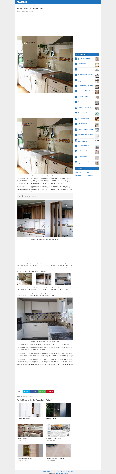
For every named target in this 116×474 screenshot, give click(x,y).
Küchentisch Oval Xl (83, 156)
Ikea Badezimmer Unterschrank (86, 74)
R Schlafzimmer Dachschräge (85, 107)
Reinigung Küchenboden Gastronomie (55, 456)
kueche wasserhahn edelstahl (39, 392)
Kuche (50, 2)
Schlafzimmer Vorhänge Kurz (85, 129)
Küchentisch (78, 175)
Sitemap (44, 469)
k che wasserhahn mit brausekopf (26, 392)
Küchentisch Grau (82, 63)
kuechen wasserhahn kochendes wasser (25, 394)
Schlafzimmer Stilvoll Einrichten (86, 91)
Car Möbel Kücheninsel (83, 118)
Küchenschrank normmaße (24, 416)
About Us (65, 469)
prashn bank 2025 (64, 471)
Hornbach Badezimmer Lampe (85, 151)
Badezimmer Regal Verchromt (85, 134)
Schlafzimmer (44, 2)
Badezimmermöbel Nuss (84, 145)
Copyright (54, 469)
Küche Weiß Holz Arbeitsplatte (85, 85)
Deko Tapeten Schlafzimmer (85, 112)
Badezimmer (36, 2)
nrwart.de (22, 1)
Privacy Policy (70, 469)
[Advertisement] (45, 24)
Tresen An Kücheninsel (51, 416)
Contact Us (49, 469)
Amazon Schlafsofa (82, 69)
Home (30, 2)
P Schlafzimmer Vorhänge (84, 101)
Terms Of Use (59, 469)
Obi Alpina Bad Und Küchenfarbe (53, 436)
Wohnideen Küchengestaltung (25, 456)
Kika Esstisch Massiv (83, 96)
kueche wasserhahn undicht (52, 392)
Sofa (76, 178)
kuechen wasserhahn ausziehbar (65, 392)
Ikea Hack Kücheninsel (23, 436)
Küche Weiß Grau (82, 123)
